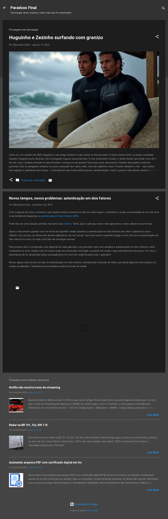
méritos (68, 223)
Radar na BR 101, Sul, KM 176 (28, 425)
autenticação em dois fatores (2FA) (59, 216)
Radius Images (92, 511)
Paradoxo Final (23, 7)
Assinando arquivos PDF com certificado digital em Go (45, 462)
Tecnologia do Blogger (84, 504)
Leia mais (153, 415)
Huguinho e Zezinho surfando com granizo (56, 37)
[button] (157, 37)
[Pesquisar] (163, 9)
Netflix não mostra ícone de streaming (34, 387)
